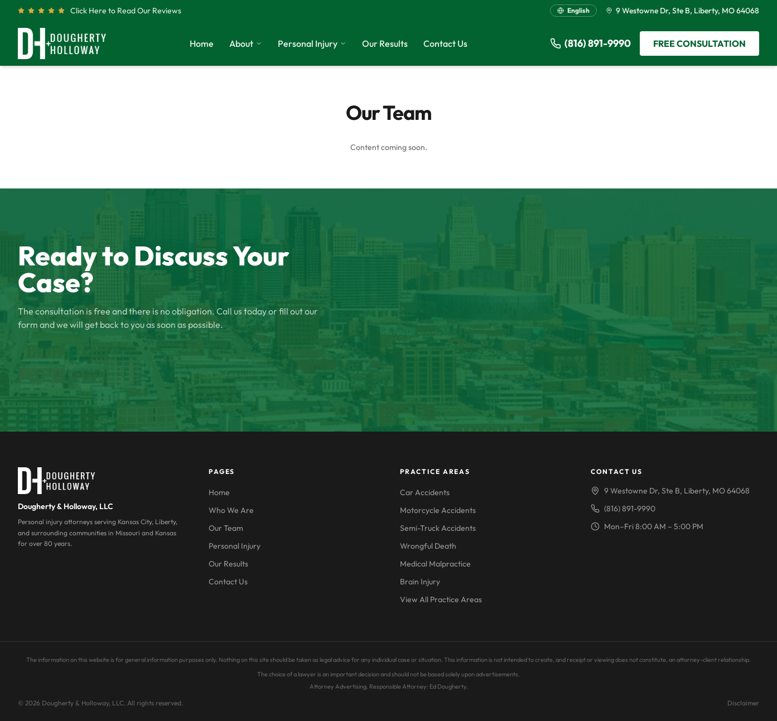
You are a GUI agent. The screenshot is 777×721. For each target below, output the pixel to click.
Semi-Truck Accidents (438, 528)
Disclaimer (743, 703)
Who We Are (231, 510)
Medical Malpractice (435, 564)
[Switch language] (573, 10)
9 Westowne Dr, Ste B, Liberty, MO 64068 (682, 11)
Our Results (385, 43)
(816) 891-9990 (590, 43)
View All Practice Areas (441, 599)
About (245, 43)
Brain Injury (420, 582)
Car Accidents (425, 492)
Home (202, 43)
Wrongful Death (428, 546)
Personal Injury (312, 43)
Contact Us (445, 43)
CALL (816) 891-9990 (81, 364)
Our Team (226, 528)
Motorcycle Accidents (438, 510)
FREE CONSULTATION (699, 43)
